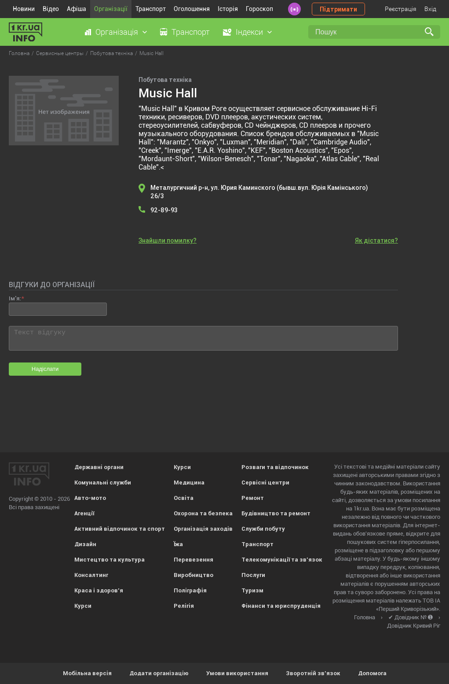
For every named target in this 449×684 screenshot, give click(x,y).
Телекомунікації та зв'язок (281, 559)
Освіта (183, 498)
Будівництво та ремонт (275, 513)
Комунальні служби (102, 482)
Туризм (252, 590)
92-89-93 (164, 210)
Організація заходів (203, 528)
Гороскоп (259, 8)
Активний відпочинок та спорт (119, 528)
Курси (82, 606)
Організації (111, 8)
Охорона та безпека (203, 513)
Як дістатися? (376, 240)
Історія (228, 8)
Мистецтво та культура (109, 559)
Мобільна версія (87, 673)
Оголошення (192, 8)
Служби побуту (263, 528)
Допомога (372, 673)
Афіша (76, 8)
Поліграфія (190, 590)
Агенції (84, 513)
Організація (116, 32)
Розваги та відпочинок (275, 467)
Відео (51, 8)
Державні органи (99, 467)
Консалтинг (91, 575)
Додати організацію (159, 673)
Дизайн (85, 544)
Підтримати (338, 9)
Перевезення (193, 559)
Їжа (178, 544)
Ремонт (252, 498)
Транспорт (150, 8)
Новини (24, 8)
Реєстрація (400, 8)
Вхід (430, 8)
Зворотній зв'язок (313, 673)
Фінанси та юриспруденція (281, 606)
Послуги (253, 575)
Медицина (189, 482)
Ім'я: (15, 298)
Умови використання (237, 673)
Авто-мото (90, 498)
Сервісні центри (265, 482)
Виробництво (193, 575)
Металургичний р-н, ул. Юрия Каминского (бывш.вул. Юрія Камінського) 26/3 (259, 192)
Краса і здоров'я (98, 590)
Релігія (184, 606)
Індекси (249, 32)
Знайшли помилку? (168, 240)
